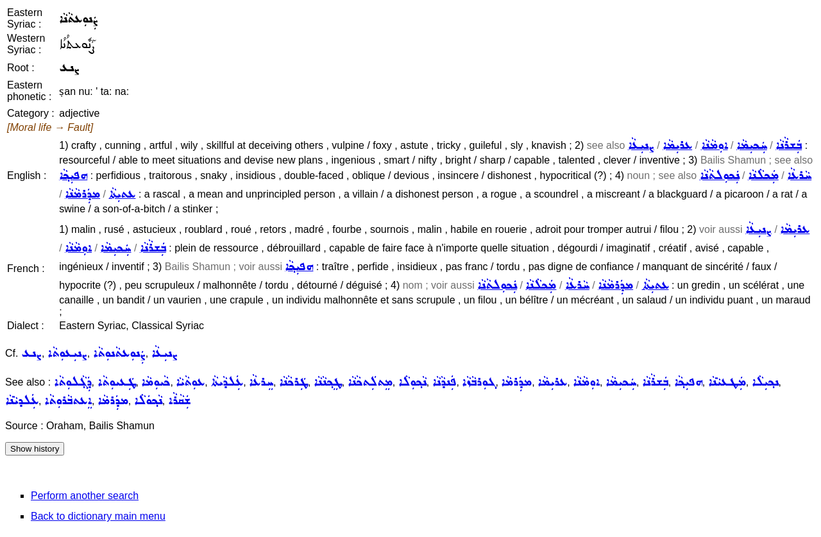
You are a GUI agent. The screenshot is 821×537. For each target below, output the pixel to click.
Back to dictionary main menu (98, 516)
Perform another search (85, 495)
